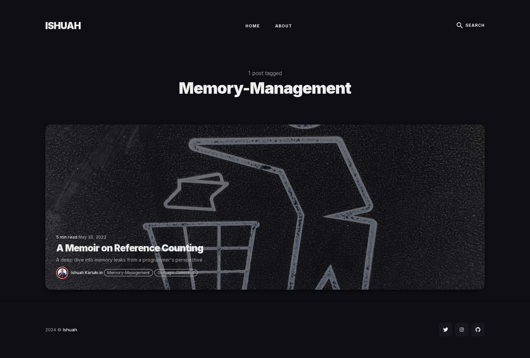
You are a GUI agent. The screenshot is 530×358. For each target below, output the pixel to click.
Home (252, 25)
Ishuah (63, 25)
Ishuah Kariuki (84, 272)
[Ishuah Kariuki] (63, 272)
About (283, 25)
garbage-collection (176, 272)
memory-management (128, 272)
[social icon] (445, 329)
